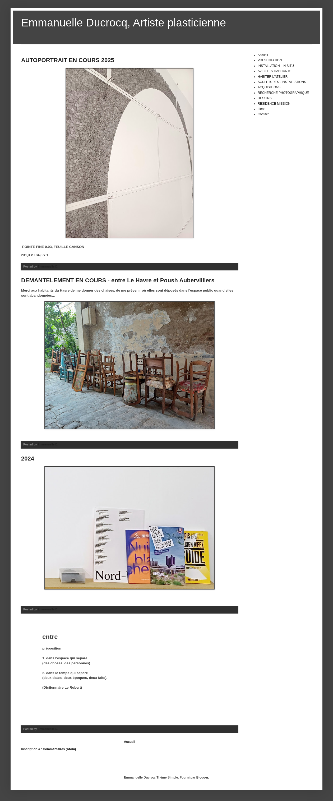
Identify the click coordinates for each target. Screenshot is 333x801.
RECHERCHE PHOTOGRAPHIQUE (283, 93)
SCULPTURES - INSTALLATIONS (282, 82)
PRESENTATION (270, 60)
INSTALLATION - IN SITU (276, 66)
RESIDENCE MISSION (274, 103)
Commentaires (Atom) (59, 749)
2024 (27, 458)
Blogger (202, 777)
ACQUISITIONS (269, 87)
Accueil (129, 742)
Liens (261, 109)
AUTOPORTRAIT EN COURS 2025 (67, 60)
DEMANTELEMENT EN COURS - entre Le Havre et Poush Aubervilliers (117, 280)
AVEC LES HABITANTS (275, 71)
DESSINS (265, 98)
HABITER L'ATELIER (273, 77)
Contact (263, 114)
